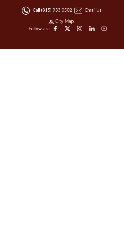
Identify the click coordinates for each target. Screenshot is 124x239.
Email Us (88, 10)
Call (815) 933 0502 (47, 10)
